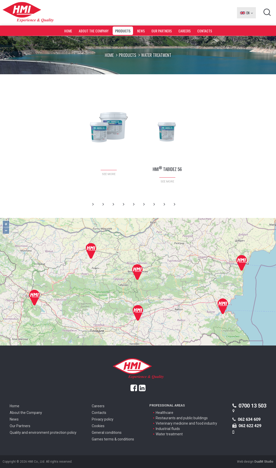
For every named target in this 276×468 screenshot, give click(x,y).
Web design (255, 461)
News (141, 30)
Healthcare (164, 413)
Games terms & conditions (113, 439)
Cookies (98, 426)
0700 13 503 (249, 406)
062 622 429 (246, 425)
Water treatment (169, 434)
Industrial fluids (168, 429)
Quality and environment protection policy (43, 432)
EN (246, 12)
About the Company (94, 30)
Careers (184, 30)
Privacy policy (102, 419)
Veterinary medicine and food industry (186, 423)
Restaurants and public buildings (182, 418)
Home (68, 30)
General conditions (107, 432)
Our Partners (161, 30)
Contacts (204, 30)
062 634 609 (246, 419)
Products (122, 30)
